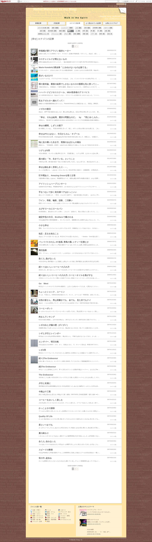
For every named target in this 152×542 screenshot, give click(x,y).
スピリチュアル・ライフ (94, 509)
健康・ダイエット (25, 1)
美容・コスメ (35, 514)
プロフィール (39, 6)
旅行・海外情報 (50, 519)
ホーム (28, 6)
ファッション (35, 512)
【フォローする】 (113, 6)
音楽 (47, 515)
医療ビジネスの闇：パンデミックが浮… (99, 522)
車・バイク (62, 514)
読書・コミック (50, 517)
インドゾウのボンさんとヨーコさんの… (99, 512)
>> (128, 1)
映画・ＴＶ (49, 514)
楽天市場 (148, 1)
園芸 (47, 521)
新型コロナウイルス (93, 519)
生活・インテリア (36, 517)
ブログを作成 (141, 1)
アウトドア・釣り (64, 512)
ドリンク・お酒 (36, 521)
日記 (32, 6)
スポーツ (62, 510)
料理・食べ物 (35, 519)
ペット (48, 510)
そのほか (62, 517)
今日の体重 (90, 529)
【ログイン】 (122, 6)
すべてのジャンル (64, 519)
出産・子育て (35, 510)
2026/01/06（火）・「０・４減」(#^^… (99, 532)
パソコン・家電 (64, 515)
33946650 (120, 4)
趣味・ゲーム (50, 512)
